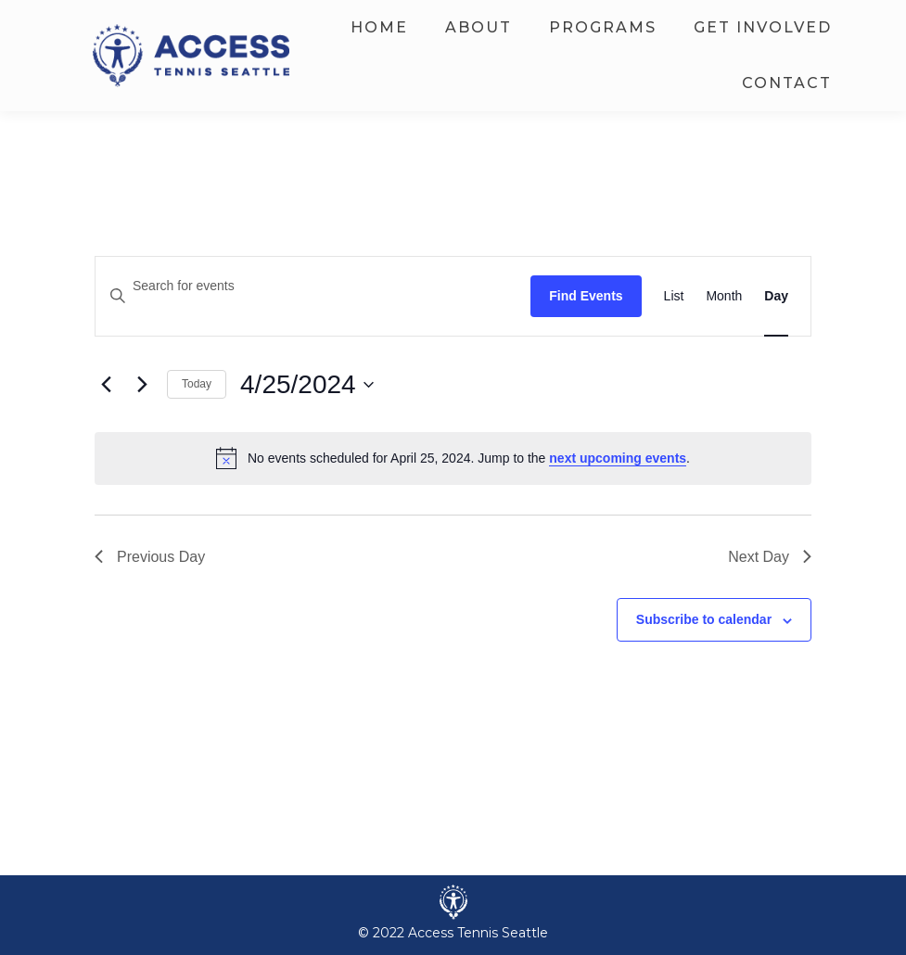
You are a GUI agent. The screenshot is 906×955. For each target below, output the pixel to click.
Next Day (769, 557)
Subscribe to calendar (704, 619)
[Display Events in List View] (674, 296)
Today (196, 383)
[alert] (453, 458)
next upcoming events (617, 458)
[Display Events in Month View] (724, 296)
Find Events (585, 295)
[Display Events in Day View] (776, 296)
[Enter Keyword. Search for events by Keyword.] (313, 286)
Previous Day (150, 557)
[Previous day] (106, 385)
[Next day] (142, 385)
